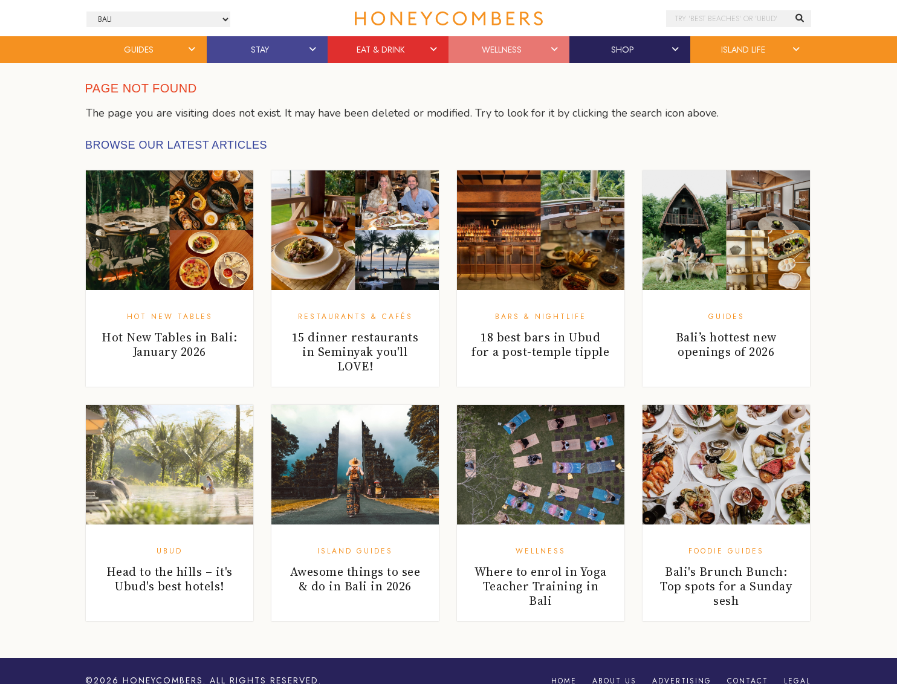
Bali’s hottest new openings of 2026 (726, 344)
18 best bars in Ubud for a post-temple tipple (540, 344)
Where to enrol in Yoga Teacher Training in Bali (540, 586)
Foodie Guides (726, 551)
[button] (193, 49)
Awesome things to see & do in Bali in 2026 (355, 579)
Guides (726, 316)
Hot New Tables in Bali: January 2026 (170, 344)
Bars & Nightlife (540, 316)
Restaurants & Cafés (355, 316)
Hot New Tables (170, 316)
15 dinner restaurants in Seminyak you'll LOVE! (355, 352)
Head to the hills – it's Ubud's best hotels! (169, 579)
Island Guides (355, 551)
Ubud (170, 551)
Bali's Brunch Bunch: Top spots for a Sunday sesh (726, 586)
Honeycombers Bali (448, 18)
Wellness (541, 551)
